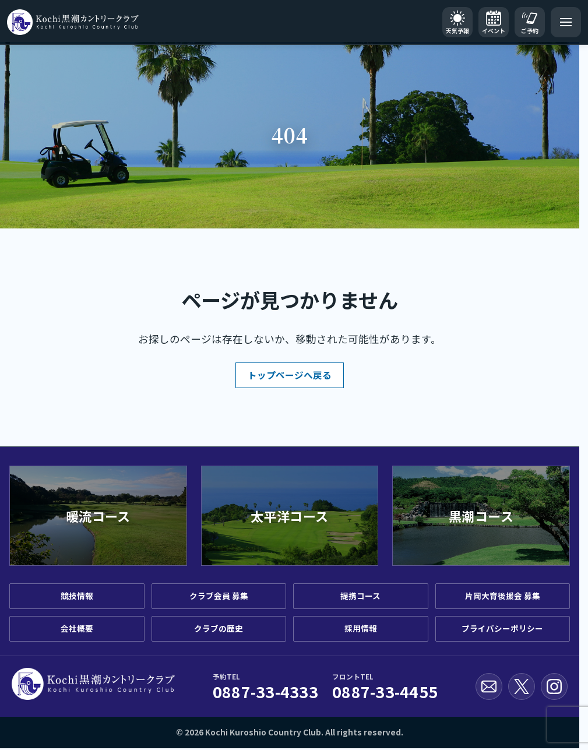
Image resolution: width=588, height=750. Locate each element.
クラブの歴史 (218, 628)
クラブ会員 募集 (218, 595)
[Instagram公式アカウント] (554, 686)
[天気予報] (457, 22)
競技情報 (77, 595)
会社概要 (77, 628)
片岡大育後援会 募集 (502, 595)
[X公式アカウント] (521, 686)
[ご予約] (530, 22)
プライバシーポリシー (502, 628)
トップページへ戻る (290, 374)
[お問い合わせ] (489, 686)
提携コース (360, 595)
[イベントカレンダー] (493, 22)
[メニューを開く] (566, 22)
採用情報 (360, 628)
